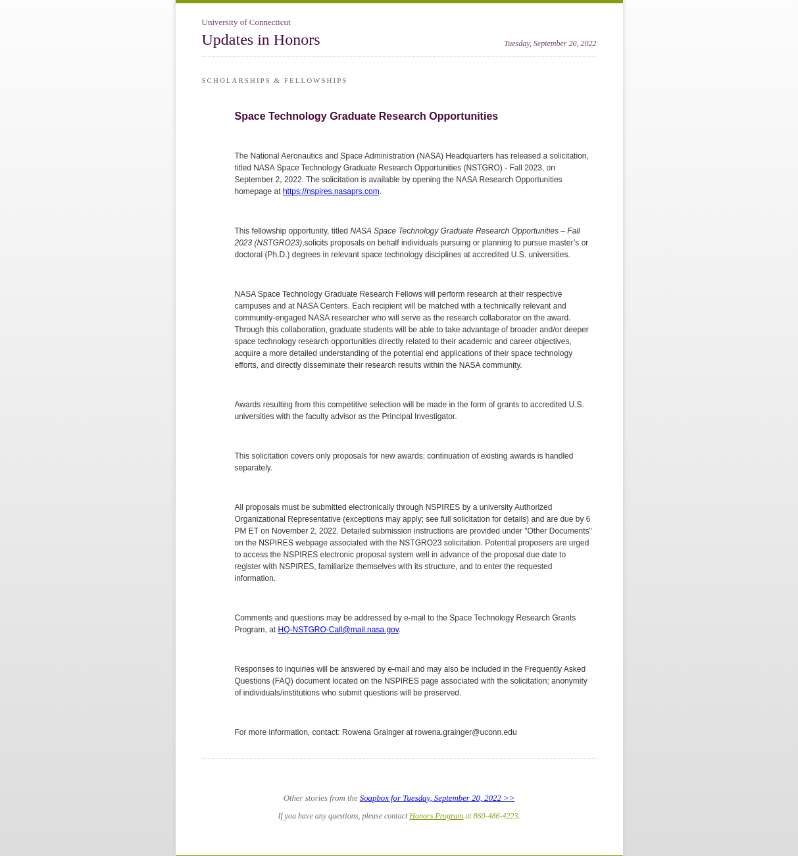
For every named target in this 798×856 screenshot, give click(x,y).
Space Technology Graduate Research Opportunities (367, 116)
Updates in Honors (261, 39)
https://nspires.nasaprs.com (331, 191)
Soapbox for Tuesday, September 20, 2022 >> (437, 798)
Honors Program (436, 815)
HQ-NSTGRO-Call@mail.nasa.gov (338, 629)
